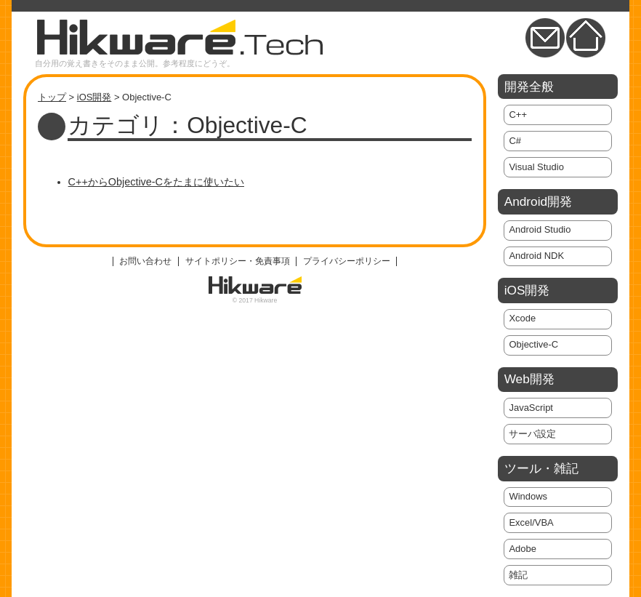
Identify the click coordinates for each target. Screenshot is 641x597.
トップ (52, 97)
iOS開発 (94, 97)
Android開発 (538, 201)
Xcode (522, 318)
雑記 (518, 574)
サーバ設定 (532, 433)
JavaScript (530, 407)
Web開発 (529, 379)
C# (515, 140)
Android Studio (540, 229)
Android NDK (536, 255)
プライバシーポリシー (346, 261)
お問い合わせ (145, 261)
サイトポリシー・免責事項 (237, 261)
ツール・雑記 (541, 468)
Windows (528, 496)
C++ (517, 114)
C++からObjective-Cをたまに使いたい (156, 182)
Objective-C (533, 344)
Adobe (522, 548)
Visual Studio (536, 166)
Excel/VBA (531, 522)
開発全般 (529, 86)
